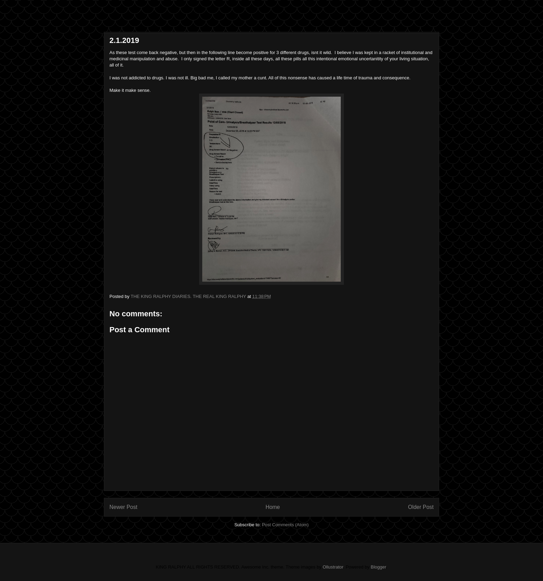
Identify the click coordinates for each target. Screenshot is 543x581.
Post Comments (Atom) (285, 524)
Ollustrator (333, 567)
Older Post (421, 507)
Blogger (378, 567)
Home (273, 507)
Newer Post (123, 507)
